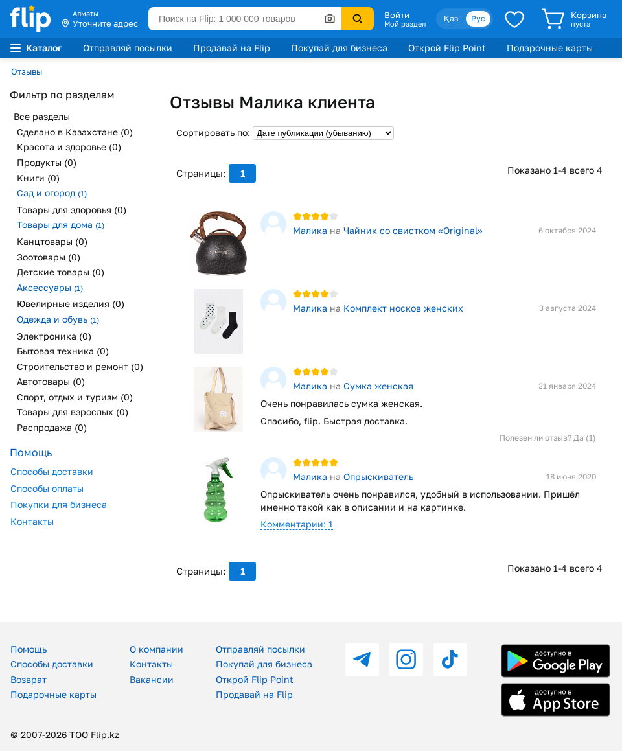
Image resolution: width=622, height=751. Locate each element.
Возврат (28, 679)
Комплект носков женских (403, 308)
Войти (396, 14)
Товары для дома (60, 224)
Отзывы (26, 71)
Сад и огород (52, 192)
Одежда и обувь (58, 319)
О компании (156, 648)
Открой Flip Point (447, 47)
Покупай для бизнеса (339, 47)
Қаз (451, 18)
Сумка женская (378, 385)
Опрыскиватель (378, 476)
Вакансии (152, 679)
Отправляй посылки (127, 47)
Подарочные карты (550, 47)
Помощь (28, 648)
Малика (310, 230)
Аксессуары (50, 287)
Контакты (32, 521)
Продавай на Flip (231, 47)
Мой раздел (405, 24)
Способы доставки (51, 471)
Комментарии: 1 (296, 523)
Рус (478, 18)
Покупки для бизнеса (58, 504)
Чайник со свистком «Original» (413, 230)
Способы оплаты (47, 488)
